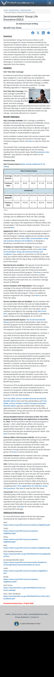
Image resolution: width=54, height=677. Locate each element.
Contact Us (35, 617)
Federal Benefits (26, 10)
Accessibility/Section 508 (38, 614)
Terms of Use (17, 614)
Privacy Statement (22, 617)
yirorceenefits (20, 3)
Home (6, 10)
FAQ (25, 614)
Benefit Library (14, 10)
